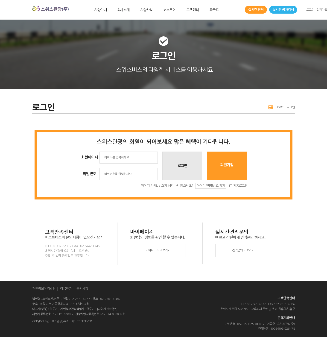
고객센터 (192, 10)
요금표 (214, 10)
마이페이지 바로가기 (158, 250)
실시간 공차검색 (283, 9)
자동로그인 (240, 185)
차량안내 (100, 10)
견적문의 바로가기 (243, 250)
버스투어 (169, 10)
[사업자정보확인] (107, 309)
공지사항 (82, 288)
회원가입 (321, 9)
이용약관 (66, 288)
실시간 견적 (255, 9)
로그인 (310, 9)
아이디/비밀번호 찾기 (211, 185)
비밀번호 (89, 174)
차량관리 (146, 10)
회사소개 (123, 10)
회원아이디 (89, 157)
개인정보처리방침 (43, 288)
